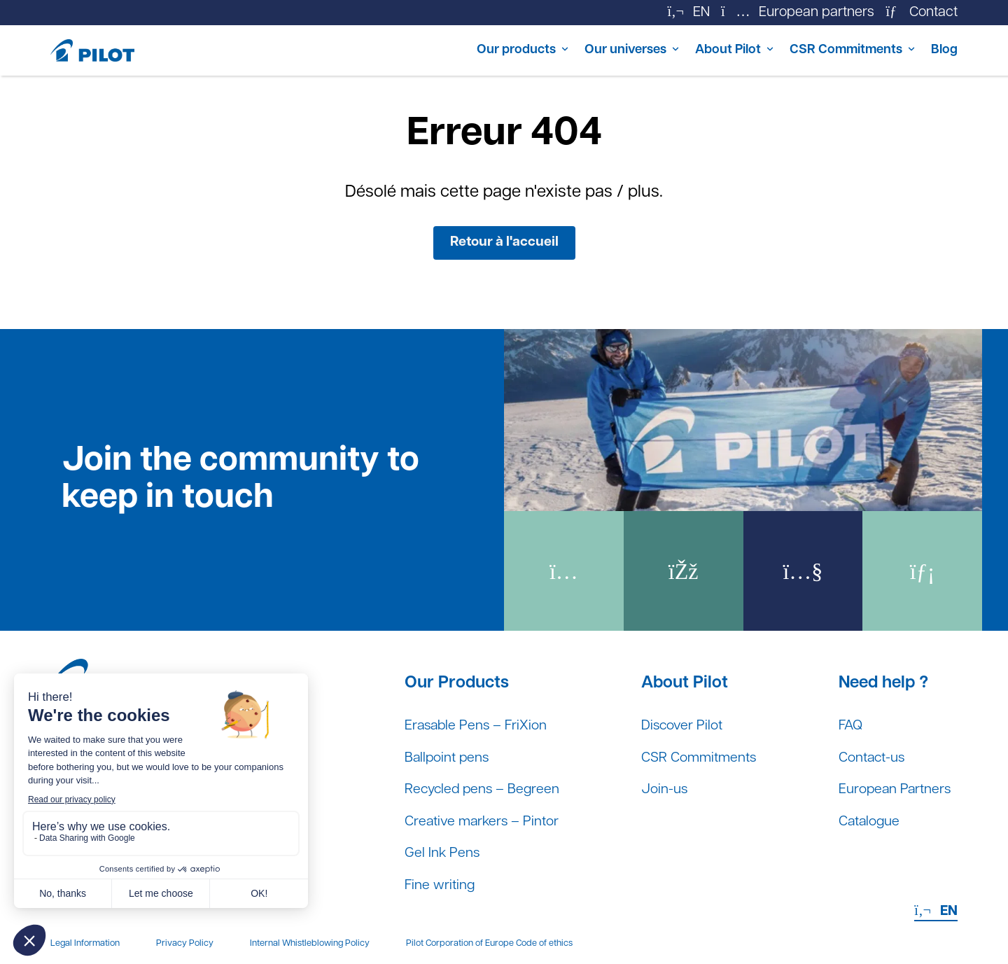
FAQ (848, 725)
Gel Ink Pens (443, 854)
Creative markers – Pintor (483, 822)
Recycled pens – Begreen (484, 790)
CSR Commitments (837, 50)
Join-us (665, 790)
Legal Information (85, 944)
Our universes (599, 50)
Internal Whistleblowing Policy (310, 944)
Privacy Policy (185, 944)
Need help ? (880, 681)
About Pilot (710, 50)
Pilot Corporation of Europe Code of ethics (489, 944)
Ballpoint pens (448, 757)
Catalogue (867, 822)
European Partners (893, 790)
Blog (943, 50)
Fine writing (440, 886)
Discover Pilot (683, 725)
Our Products (457, 681)
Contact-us (870, 757)
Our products (481, 50)
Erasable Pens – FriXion (478, 725)
